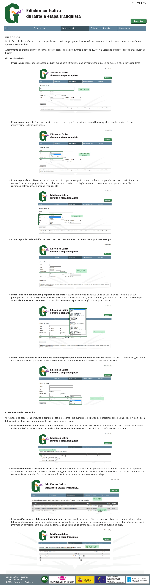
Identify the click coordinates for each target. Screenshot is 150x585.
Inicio (7, 28)
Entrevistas (124, 28)
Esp (139, 2)
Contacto (29, 582)
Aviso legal (18, 582)
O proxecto (39, 28)
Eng (144, 2)
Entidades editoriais (100, 28)
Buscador (138, 21)
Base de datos (69, 28)
